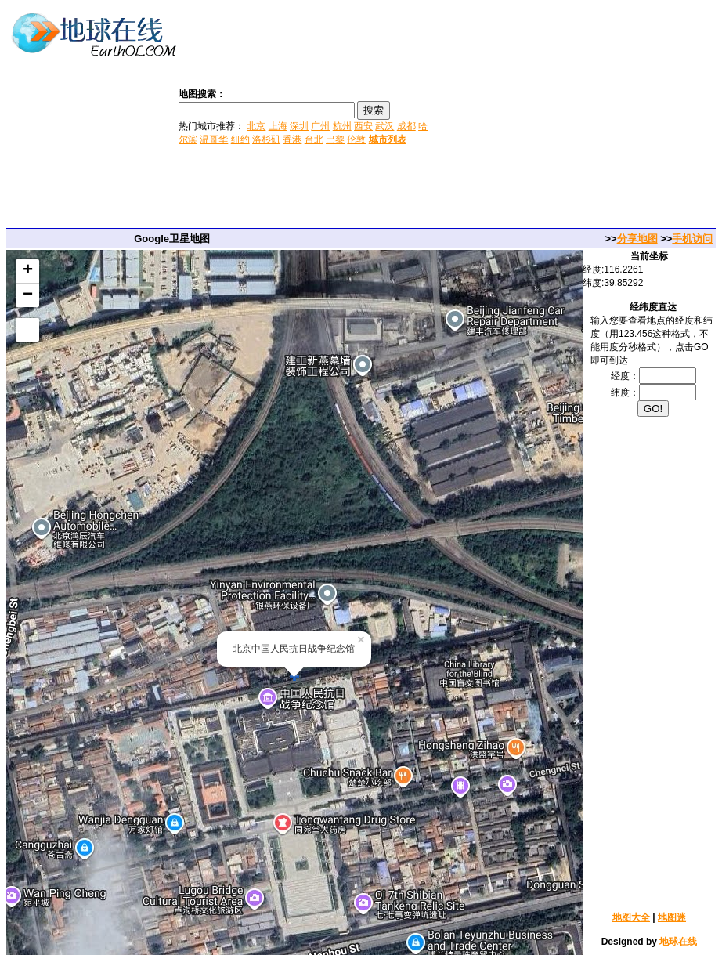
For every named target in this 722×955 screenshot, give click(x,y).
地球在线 (678, 941)
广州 (320, 126)
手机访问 (692, 238)
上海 (278, 126)
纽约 (240, 139)
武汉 (384, 126)
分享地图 (637, 238)
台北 (314, 139)
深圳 (299, 126)
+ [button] (28, 271)
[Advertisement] (577, 116)
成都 (406, 126)
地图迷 (672, 917)
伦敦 (356, 139)
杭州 (342, 126)
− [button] (28, 295)
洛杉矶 (266, 139)
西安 (363, 126)
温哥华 (214, 139)
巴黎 (335, 139)
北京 (256, 126)
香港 (292, 139)
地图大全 (631, 917)
